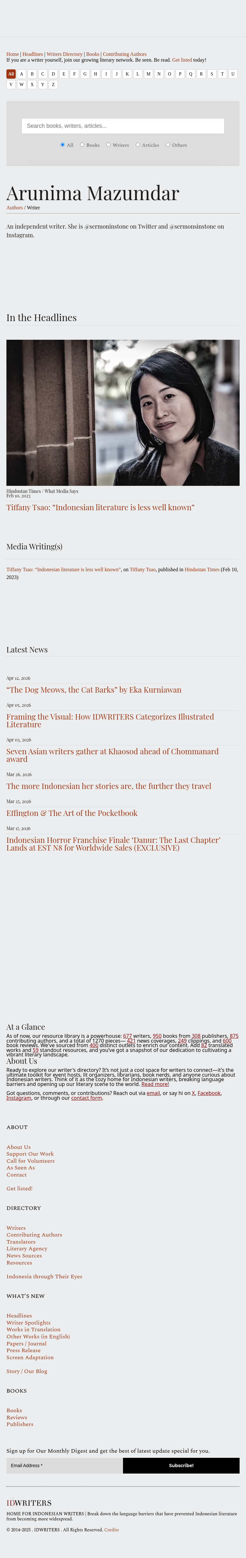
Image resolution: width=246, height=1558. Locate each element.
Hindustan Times (201, 569)
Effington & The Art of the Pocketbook (72, 813)
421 (131, 1040)
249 (182, 1040)
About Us (18, 1147)
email (153, 1093)
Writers (117, 145)
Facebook (209, 1093)
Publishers (19, 1424)
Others (176, 145)
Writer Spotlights (28, 1322)
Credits (111, 1530)
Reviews (16, 1417)
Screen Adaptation (30, 1357)
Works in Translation (33, 1329)
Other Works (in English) (38, 1336)
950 (157, 1035)
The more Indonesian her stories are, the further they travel (108, 786)
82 (204, 1045)
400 (94, 1045)
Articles (147, 145)
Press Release (23, 1350)
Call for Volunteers (30, 1161)
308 (196, 1035)
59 (35, 1050)
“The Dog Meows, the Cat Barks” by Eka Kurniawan (94, 689)
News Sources (24, 1255)
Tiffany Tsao (143, 569)
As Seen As (20, 1167)
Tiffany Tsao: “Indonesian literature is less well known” (100, 507)
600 (227, 1040)
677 (127, 1035)
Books (92, 54)
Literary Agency (26, 1248)
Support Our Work (30, 1154)
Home (12, 54)
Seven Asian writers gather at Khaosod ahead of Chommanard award (112, 755)
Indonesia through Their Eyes (44, 1276)
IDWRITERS (123, 14)
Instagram (18, 1097)
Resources (19, 1262)
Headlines (32, 54)
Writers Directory (64, 54)
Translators (21, 1242)
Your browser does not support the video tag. (123, 938)
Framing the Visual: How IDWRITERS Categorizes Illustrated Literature (110, 720)
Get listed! (19, 1188)
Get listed (182, 60)
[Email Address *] (64, 1466)
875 (234, 1035)
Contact (16, 1174)
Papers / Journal (26, 1343)
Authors (14, 207)
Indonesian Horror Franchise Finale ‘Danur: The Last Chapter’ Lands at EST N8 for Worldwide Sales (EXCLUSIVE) (113, 844)
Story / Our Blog (26, 1371)
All (11, 74)
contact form (86, 1097)
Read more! (155, 1084)
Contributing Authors (124, 54)
